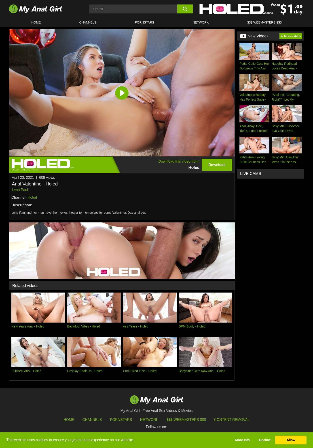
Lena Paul (20, 190)
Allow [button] (291, 440)
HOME (36, 22)
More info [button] (242, 440)
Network (201, 22)
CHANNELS (87, 22)
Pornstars (144, 22)
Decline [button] (265, 440)
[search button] (185, 8)
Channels (92, 420)
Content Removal (232, 420)
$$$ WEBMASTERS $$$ (264, 22)
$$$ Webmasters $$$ (186, 420)
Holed (32, 197)
